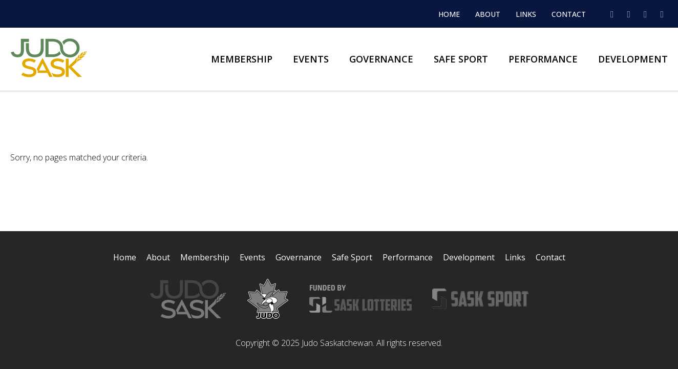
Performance (543, 59)
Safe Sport (461, 59)
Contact (569, 14)
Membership (241, 59)
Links (526, 14)
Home (449, 14)
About (487, 14)
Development (633, 59)
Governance (381, 59)
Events (311, 59)
